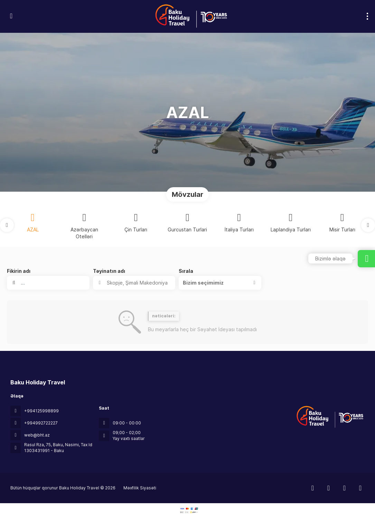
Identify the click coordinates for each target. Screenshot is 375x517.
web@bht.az (37, 435)
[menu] (367, 16)
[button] (7, 225)
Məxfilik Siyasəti (139, 487)
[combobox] (134, 283)
